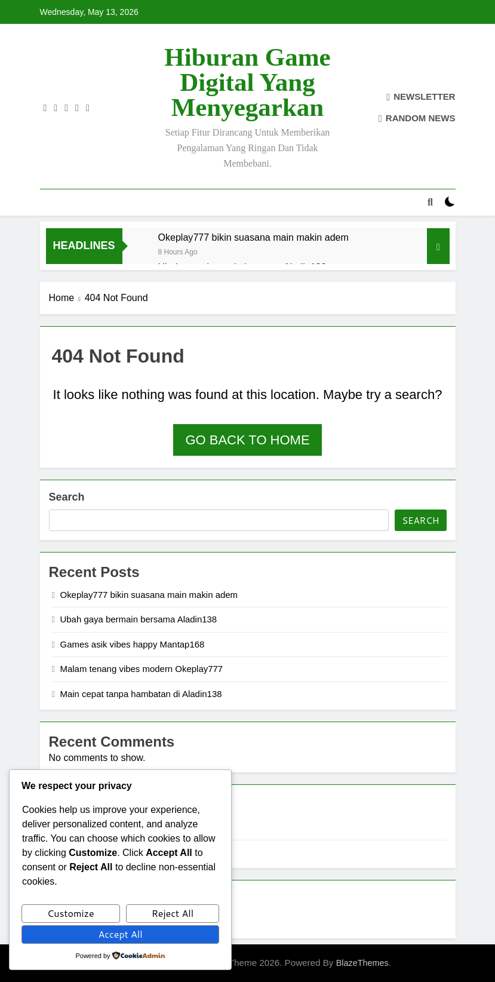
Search (67, 497)
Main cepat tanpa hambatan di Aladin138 (141, 694)
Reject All (172, 913)
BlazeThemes (362, 963)
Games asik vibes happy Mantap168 (132, 644)
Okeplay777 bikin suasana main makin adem (253, 237)
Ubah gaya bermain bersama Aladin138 (138, 619)
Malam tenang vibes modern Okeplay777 (141, 669)
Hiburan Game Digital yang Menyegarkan (247, 82)
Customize (70, 913)
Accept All (120, 934)
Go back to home (247, 439)
